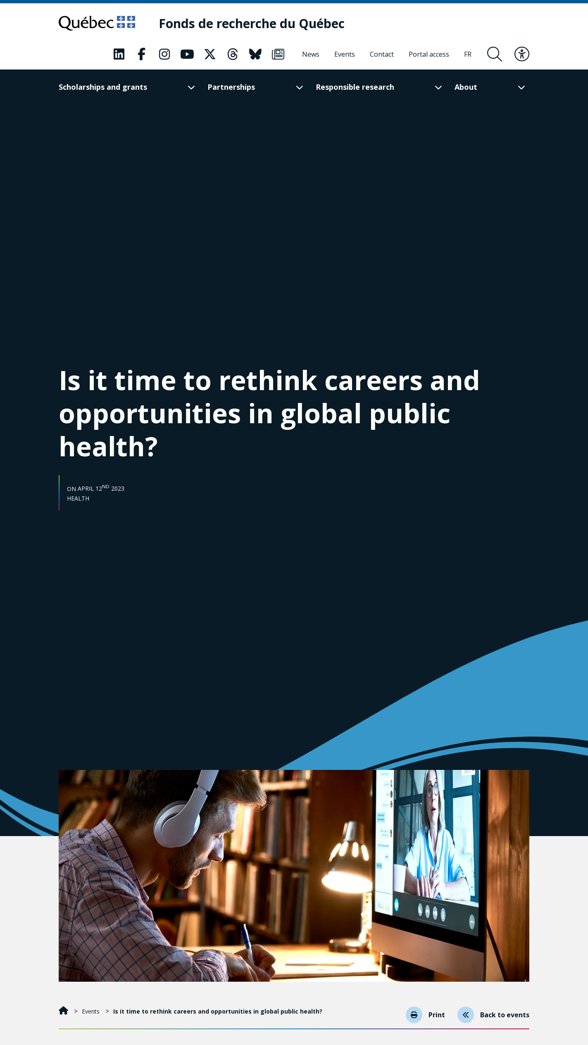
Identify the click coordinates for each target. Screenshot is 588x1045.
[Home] (64, 1011)
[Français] (468, 54)
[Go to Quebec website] (97, 23)
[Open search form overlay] (494, 54)
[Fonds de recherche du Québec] (252, 23)
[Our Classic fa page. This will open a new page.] (119, 54)
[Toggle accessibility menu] (521, 54)
